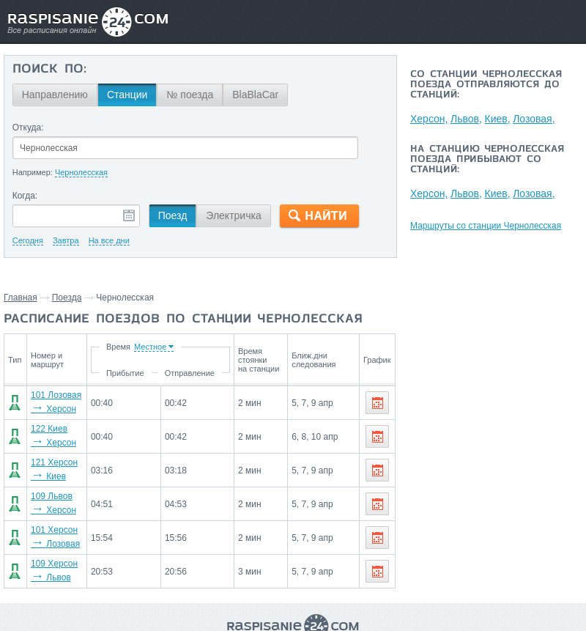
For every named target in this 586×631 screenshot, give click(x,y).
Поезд (173, 215)
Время (120, 346)
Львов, (467, 119)
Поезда (67, 297)
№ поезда (189, 94)
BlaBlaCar (255, 94)
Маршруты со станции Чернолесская (485, 226)
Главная (20, 297)
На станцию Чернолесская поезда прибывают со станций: (487, 159)
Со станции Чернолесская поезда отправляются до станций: (486, 85)
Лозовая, (536, 119)
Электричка (233, 215)
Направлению (55, 94)
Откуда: (28, 127)
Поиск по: (49, 69)
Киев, (499, 119)
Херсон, (429, 119)
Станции (127, 94)
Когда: (25, 196)
